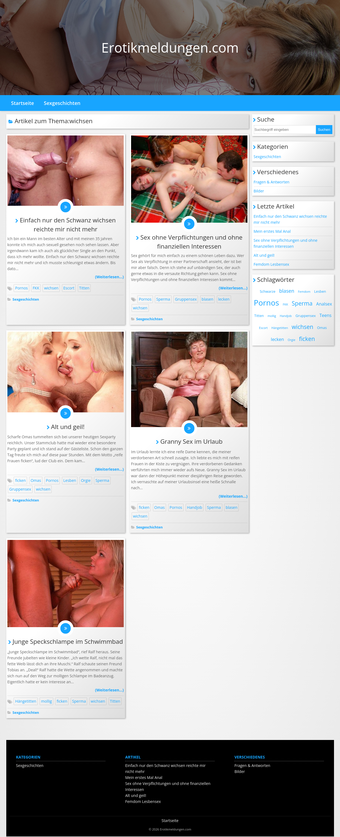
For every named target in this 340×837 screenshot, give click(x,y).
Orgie (86, 480)
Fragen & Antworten (271, 182)
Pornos (21, 288)
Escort (68, 288)
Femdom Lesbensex (271, 264)
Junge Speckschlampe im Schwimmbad (68, 642)
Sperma (163, 299)
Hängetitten (25, 701)
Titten (84, 288)
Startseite (22, 103)
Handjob (194, 507)
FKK (35, 288)
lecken (224, 299)
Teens (326, 315)
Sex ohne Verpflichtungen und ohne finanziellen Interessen (286, 243)
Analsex (324, 304)
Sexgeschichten (62, 103)
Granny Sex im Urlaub (191, 441)
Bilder (259, 191)
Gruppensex (186, 299)
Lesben (69, 480)
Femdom (304, 291)
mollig (46, 701)
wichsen (51, 288)
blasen (207, 299)
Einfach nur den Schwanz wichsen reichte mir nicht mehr (290, 219)
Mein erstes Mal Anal (272, 231)
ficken (20, 480)
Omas (36, 480)
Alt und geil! (68, 427)
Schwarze (267, 291)
